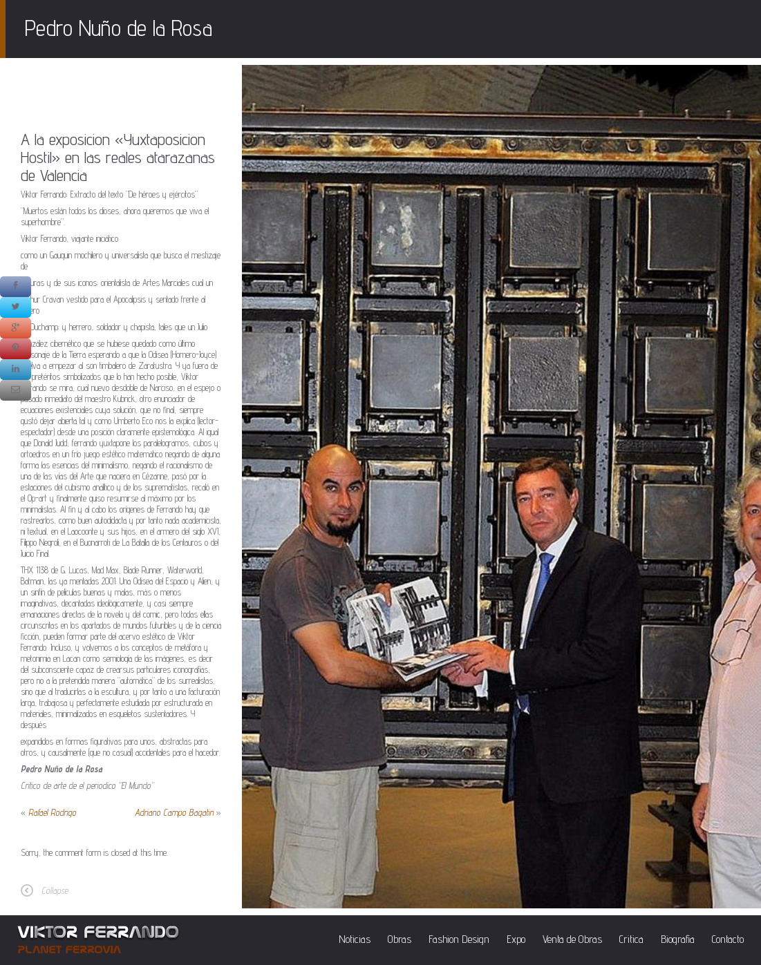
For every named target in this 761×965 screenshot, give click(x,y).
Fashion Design (459, 939)
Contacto (728, 939)
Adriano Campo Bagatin (174, 812)
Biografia (678, 939)
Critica (631, 939)
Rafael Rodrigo (52, 812)
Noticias (354, 939)
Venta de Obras (572, 939)
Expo (516, 939)
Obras (399, 939)
